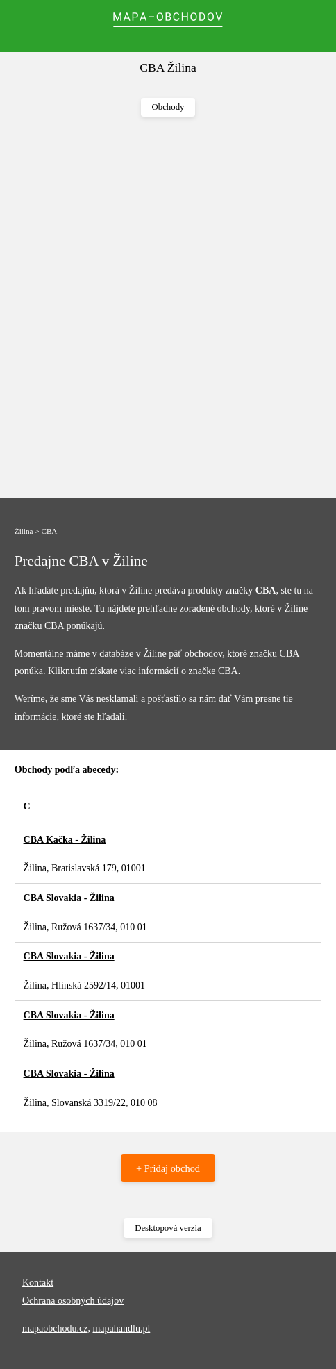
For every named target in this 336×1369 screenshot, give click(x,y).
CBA (228, 671)
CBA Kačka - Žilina (65, 839)
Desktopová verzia (168, 1228)
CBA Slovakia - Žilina (69, 898)
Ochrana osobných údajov (73, 1300)
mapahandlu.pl (121, 1328)
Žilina (24, 531)
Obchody (168, 107)
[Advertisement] (168, 308)
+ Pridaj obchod (168, 1168)
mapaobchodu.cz (54, 1328)
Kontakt (37, 1282)
